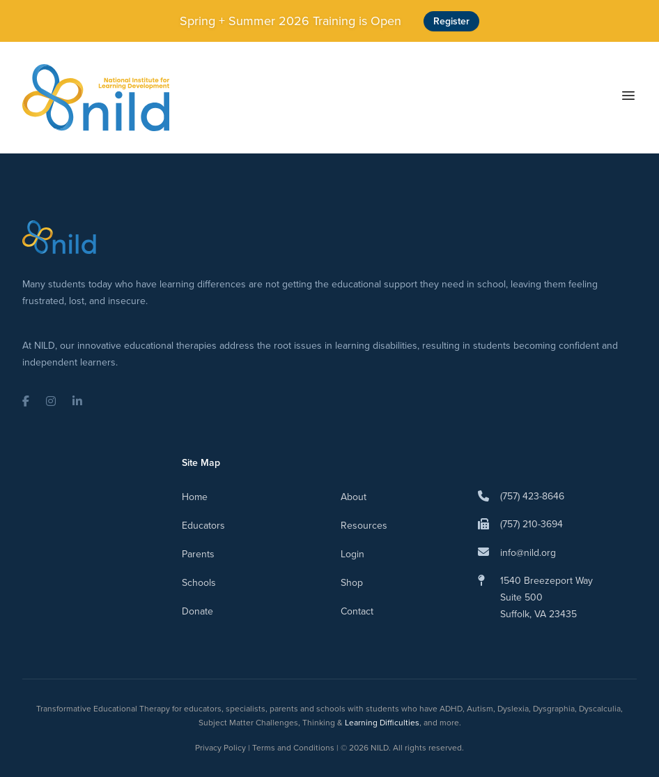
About (353, 497)
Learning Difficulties (382, 722)
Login (352, 554)
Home (195, 497)
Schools (199, 582)
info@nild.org (528, 552)
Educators (203, 525)
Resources (364, 525)
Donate (197, 611)
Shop (352, 582)
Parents (198, 554)
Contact (357, 611)
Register (451, 21)
